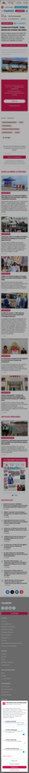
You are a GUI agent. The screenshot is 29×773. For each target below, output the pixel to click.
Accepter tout (14, 767)
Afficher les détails (6, 756)
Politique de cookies (14, 770)
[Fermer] (27, 702)
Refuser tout (15, 760)
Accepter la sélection (14, 764)
